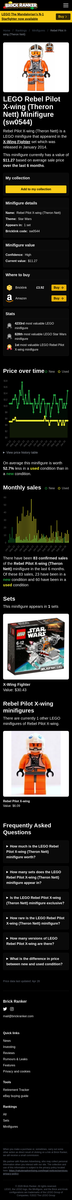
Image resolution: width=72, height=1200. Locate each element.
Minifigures (38, 30)
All (5, 1114)
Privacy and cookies (16, 1071)
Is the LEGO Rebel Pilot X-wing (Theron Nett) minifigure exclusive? (35, 900)
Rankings (21, 30)
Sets (6, 1120)
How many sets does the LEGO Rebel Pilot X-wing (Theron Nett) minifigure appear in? (33, 877)
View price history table (22, 452)
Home (6, 30)
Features (9, 1065)
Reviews (9, 1053)
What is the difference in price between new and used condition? (34, 961)
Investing (9, 1046)
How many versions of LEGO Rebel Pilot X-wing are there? (31, 941)
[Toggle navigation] (66, 5)
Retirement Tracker (16, 1089)
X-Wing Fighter (16, 142)
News (7, 1040)
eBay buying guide (15, 1096)
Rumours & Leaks (15, 1059)
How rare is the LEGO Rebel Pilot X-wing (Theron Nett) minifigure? (35, 920)
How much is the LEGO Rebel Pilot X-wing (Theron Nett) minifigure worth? (32, 851)
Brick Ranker (15, 1001)
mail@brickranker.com (18, 1016)
